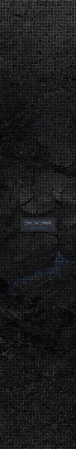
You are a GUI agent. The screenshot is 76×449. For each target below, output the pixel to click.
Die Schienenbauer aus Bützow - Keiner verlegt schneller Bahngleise (60, 59)
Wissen (45, 231)
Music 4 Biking (63, 294)
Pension (31, 69)
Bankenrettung (30, 276)
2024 (53, 205)
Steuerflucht (25, 234)
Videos (53, 386)
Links (39, 117)
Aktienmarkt (25, 275)
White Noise (57, 308)
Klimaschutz (31, 117)
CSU (34, 114)
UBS (26, 289)
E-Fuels (32, 184)
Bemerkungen (55, 371)
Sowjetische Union (31, 420)
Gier (39, 66)
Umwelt (34, 187)
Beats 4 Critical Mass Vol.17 (58, 85)
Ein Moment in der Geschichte (63, 335)
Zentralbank (31, 290)
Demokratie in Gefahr (26, 115)
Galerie (54, 6)
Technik (56, 348)
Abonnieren (67, 437)
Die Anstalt (44, 65)
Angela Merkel (37, 112)
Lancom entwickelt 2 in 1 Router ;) (59, 83)
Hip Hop (63, 298)
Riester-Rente (38, 69)
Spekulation (25, 287)
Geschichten (54, 246)
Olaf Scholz (31, 119)
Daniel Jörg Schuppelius (16, 68)
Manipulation (37, 284)
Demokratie (38, 114)
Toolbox (41, 6)
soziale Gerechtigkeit (26, 123)
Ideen (56, 221)
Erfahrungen (54, 233)
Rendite (35, 285)
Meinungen (54, 251)
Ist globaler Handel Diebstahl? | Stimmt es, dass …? (60, 70)
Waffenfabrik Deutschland (57, 56)
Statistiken (54, 279)
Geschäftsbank (25, 283)
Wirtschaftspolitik (26, 290)
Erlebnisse (57, 248)
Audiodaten (54, 391)
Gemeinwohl (33, 331)
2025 (53, 202)
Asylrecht (24, 113)
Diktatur (30, 116)
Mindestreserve (25, 285)
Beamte (27, 65)
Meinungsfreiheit (31, 118)
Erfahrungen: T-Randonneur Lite (59, 49)
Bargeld (38, 276)
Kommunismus (25, 419)
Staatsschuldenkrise (31, 287)
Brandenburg (62, 265)
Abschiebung (25, 112)
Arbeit (53, 226)
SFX (55, 303)
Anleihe (32, 275)
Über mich (68, 6)
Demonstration (33, 115)
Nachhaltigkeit (25, 335)
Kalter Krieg (37, 416)
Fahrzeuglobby (25, 185)
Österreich (28, 69)
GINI (35, 375)
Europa (33, 116)
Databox (48, 6)
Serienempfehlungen (59, 319)
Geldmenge (27, 282)
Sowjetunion (38, 420)
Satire (39, 122)
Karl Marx (30, 418)
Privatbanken (31, 285)
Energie (56, 326)
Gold (31, 283)
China (24, 231)
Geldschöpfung (32, 282)
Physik (56, 346)
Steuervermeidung (31, 234)
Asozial (24, 329)
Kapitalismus (25, 68)
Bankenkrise (25, 276)
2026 (53, 200)
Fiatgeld (38, 280)
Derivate (24, 279)
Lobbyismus (30, 186)
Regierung (31, 121)
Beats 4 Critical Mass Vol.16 (58, 92)
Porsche (24, 187)
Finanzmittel (39, 231)
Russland (31, 233)
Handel (34, 332)
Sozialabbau (25, 336)
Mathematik (57, 341)
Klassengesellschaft (36, 418)
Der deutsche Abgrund (61, 333)
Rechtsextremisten (26, 121)
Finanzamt (28, 231)
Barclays (34, 276)
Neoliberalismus (25, 119)
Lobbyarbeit (25, 186)
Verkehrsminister (26, 125)
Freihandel (38, 330)
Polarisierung (35, 119)
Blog (36, 6)
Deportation (38, 115)
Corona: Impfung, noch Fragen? (58, 54)
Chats (53, 389)
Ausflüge (56, 259)
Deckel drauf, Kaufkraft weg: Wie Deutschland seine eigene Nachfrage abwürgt (60, 73)
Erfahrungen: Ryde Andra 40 (62, 120)
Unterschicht (35, 124)
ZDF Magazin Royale (59, 277)
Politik (39, 119)
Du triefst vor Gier (33, 183)
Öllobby (38, 186)
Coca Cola (38, 65)
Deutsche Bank (30, 279)
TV (55, 306)
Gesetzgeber (25, 332)
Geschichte (57, 331)
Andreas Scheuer (32, 112)
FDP (37, 66)
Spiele (56, 223)
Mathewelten (60, 343)
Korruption (25, 233)
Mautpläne (25, 118)
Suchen (53, 36)
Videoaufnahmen (55, 315)
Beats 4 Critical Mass (64, 292)
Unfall (56, 313)
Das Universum (60, 359)
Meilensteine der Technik (62, 350)
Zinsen (35, 290)
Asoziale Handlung (30, 329)
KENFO (24, 69)
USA (39, 124)
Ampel (24, 65)
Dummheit (40, 183)
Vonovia (33, 71)
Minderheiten (38, 118)
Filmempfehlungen (58, 317)
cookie (1, 5)
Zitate (53, 379)
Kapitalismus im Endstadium (34, 68)
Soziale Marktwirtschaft (27, 421)
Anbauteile (59, 241)
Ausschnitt (57, 286)
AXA (35, 275)
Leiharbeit (35, 117)
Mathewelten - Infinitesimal (58, 51)
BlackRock (24, 277)
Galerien (54, 384)
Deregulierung (36, 277)
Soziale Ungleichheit (31, 70)
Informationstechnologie (60, 228)
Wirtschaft (37, 289)
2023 (53, 207)
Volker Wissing (31, 125)
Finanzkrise (34, 231)
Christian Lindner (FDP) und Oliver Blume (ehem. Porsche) (32, 163)
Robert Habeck (30, 122)
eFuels (36, 184)
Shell (24, 70)
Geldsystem (37, 282)
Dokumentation (25, 374)
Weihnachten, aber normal (57, 94)
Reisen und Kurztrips (56, 257)
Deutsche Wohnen (26, 66)
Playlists (56, 288)
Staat (39, 337)
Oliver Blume (34, 186)
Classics (63, 296)
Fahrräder (57, 239)
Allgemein (54, 219)
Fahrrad (58, 290)
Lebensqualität (37, 419)
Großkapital (34, 232)
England (33, 416)
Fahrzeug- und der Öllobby (29, 161)
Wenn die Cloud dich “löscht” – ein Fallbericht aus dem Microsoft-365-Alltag (59, 88)
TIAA (24, 289)
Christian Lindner (32, 65)
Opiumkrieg (25, 420)
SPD (39, 123)
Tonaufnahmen (55, 284)
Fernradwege (62, 268)
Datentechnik (57, 324)
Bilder (53, 374)
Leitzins (31, 284)
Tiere (56, 352)
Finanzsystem (25, 232)
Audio (56, 237)
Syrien (24, 124)
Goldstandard (37, 283)
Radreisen (57, 262)
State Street (37, 287)
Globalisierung (30, 332)
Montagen (57, 230)
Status (53, 381)
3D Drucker (57, 235)
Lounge (63, 301)
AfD (28, 112)
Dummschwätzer (26, 184)
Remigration (36, 121)
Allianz (29, 275)
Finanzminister (32, 185)
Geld (30, 232)
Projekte (61, 6)
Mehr (19, 226)
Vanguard (33, 289)
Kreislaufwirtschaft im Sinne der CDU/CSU (61, 80)
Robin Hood (36, 122)
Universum (57, 357)
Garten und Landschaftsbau (60, 244)
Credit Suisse (30, 277)
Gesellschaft (38, 331)
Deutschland (33, 66)
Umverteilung (29, 124)
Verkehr (53, 311)
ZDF (35, 125)
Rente (34, 69)
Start (5, 23)
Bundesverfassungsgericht (31, 113)
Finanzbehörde (30, 281)
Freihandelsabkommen (27, 331)
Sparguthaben (37, 286)
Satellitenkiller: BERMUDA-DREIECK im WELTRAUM (60, 97)
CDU (32, 114)
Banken (38, 275)
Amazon (53, 403)
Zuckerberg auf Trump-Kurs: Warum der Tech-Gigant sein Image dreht (60, 77)
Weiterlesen (19, 178)
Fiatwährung (25, 281)
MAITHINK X (57, 274)
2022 (53, 210)
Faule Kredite (32, 280)
